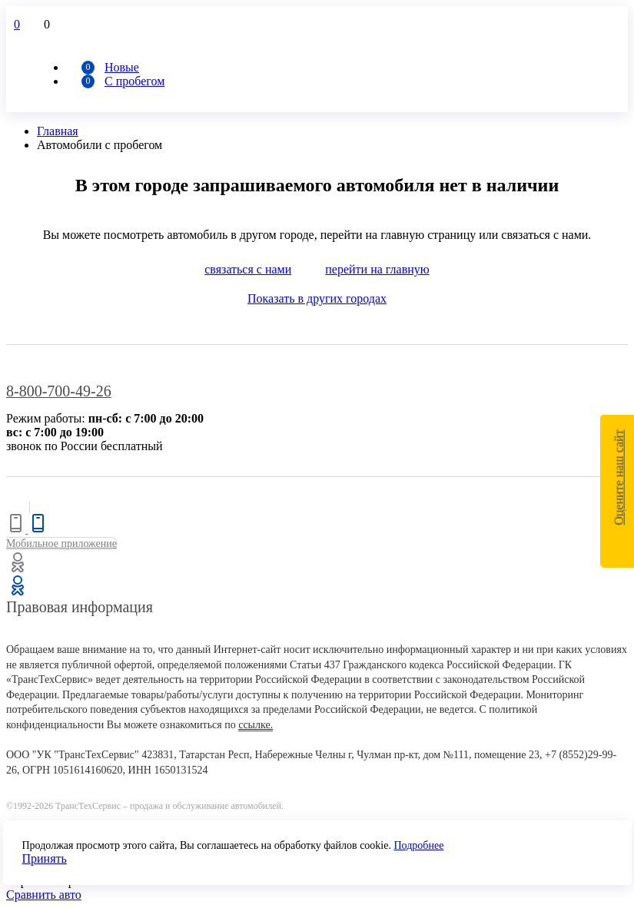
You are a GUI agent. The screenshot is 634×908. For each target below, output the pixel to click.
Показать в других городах (317, 298)
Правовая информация (79, 606)
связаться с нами (247, 269)
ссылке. (255, 725)
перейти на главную (377, 269)
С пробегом (134, 81)
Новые (122, 67)
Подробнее (418, 845)
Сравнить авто (43, 894)
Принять (44, 858)
